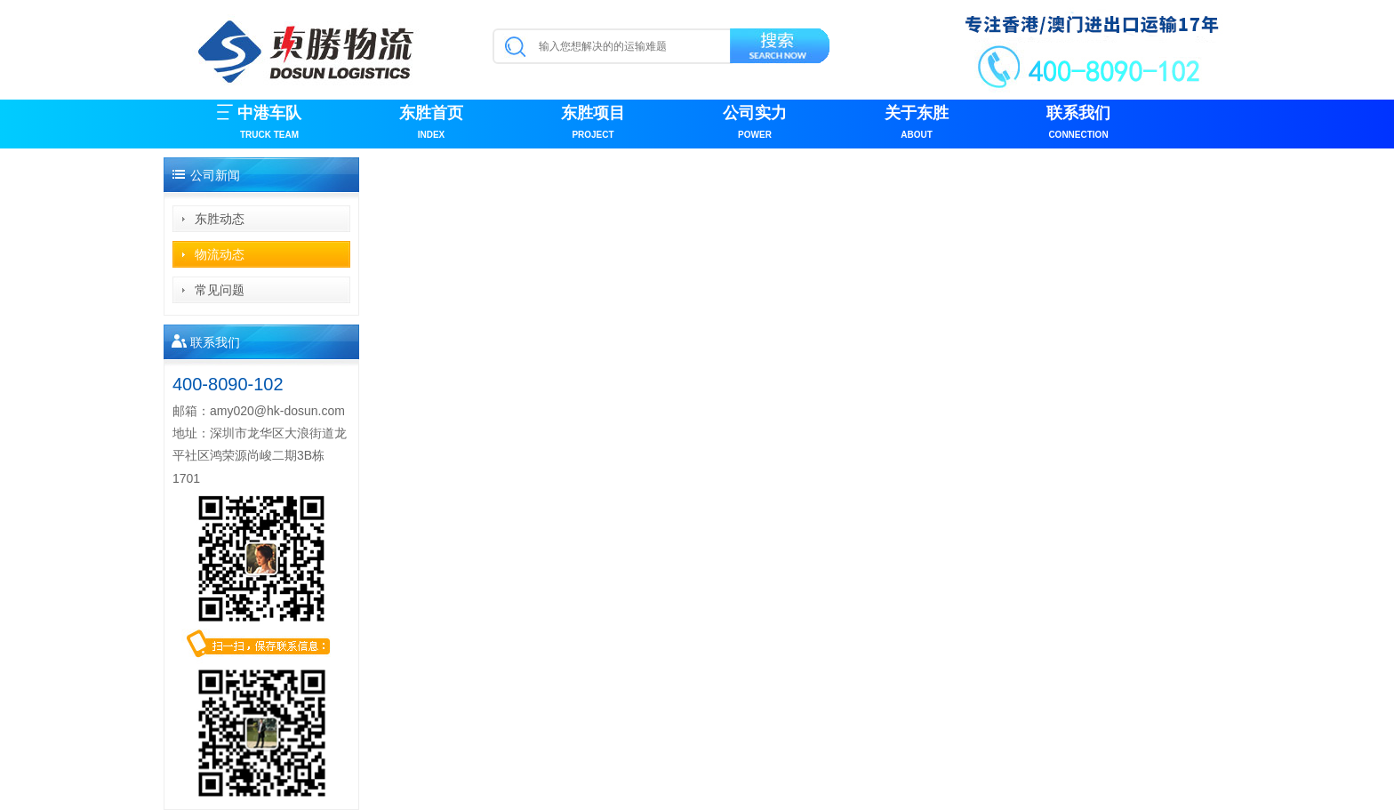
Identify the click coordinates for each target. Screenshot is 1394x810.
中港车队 (269, 124)
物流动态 (219, 254)
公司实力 (755, 124)
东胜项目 (593, 124)
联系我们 (1078, 124)
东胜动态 (219, 219)
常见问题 (219, 290)
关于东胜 (917, 124)
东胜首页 (431, 124)
